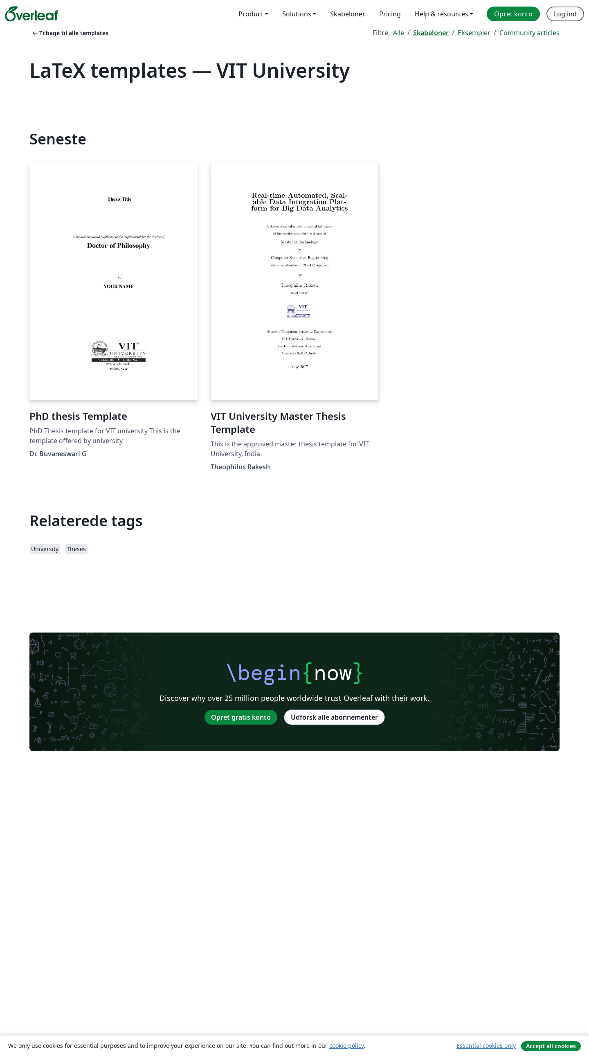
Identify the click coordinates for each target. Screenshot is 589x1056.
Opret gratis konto (241, 717)
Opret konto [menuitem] (513, 13)
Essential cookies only (486, 1045)
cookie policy (346, 1045)
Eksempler (474, 32)
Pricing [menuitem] (390, 13)
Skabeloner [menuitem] (347, 13)
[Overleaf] (31, 14)
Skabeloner (431, 32)
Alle (398, 32)
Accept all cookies (551, 1046)
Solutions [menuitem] (296, 13)
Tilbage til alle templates (69, 33)
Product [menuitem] (250, 13)
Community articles (529, 32)
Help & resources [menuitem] (441, 13)
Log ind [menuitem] (565, 13)
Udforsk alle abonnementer (334, 717)
